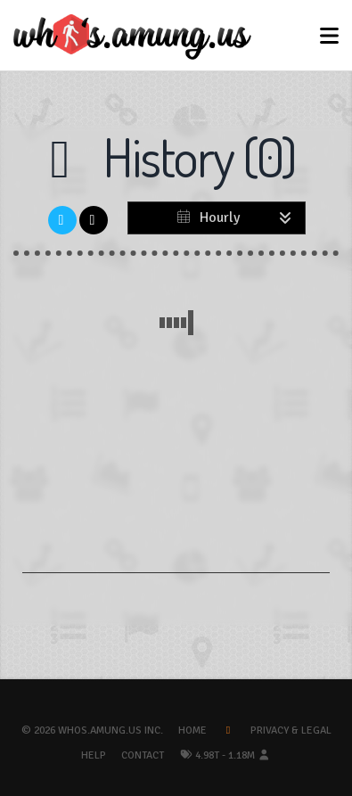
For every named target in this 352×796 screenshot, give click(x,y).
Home (192, 730)
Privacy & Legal (291, 730)
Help (93, 755)
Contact (142, 755)
